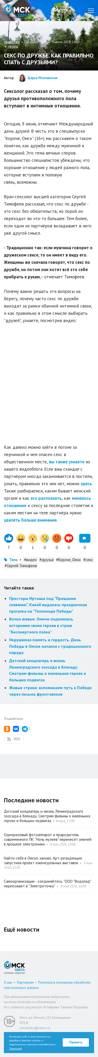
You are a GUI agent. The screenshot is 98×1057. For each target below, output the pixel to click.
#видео (30, 559)
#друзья (46, 559)
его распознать (46, 498)
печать (13, 46)
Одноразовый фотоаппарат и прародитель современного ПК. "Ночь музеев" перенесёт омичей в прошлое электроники (47, 839)
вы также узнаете (66, 462)
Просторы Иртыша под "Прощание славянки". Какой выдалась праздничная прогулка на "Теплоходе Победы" (48, 605)
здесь (86, 483)
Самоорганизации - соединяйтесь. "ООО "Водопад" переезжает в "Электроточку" (47, 883)
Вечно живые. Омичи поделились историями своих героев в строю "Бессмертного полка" (41, 625)
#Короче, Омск (68, 559)
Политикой (15, 1048)
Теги (13, 559)
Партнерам (25, 982)
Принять (76, 1042)
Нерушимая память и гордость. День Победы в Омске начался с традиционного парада (50, 646)
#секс (88, 559)
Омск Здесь (17, 10)
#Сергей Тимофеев (21, 565)
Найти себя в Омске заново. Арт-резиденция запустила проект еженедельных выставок (43, 860)
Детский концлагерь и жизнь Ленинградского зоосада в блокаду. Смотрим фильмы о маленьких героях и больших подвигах (47, 816)
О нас (8, 982)
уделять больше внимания (30, 520)
